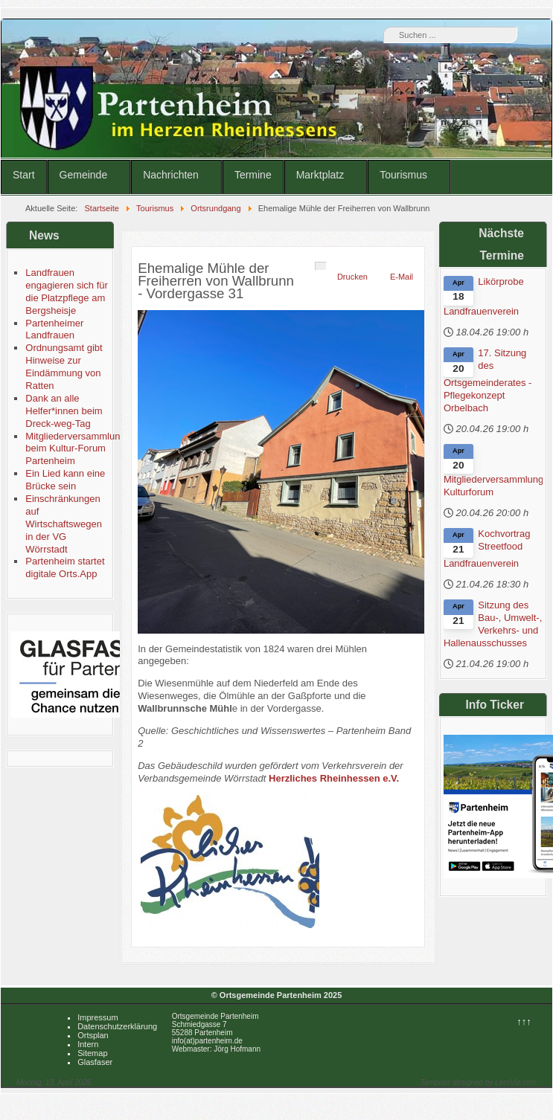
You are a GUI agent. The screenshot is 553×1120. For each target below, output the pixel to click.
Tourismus (403, 175)
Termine (253, 175)
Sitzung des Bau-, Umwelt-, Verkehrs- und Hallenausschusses (493, 623)
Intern (87, 1044)
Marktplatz (320, 175)
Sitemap (92, 1053)
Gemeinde (84, 175)
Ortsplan (93, 1035)
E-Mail (401, 276)
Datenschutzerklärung (117, 1026)
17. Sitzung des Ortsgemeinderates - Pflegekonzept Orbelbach (488, 380)
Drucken (352, 276)
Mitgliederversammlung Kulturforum (493, 486)
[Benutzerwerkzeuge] (321, 266)
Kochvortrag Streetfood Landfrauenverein (487, 548)
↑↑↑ (524, 1021)
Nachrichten (171, 175)
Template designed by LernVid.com (479, 1082)
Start (24, 175)
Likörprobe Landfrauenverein (484, 296)
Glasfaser (94, 1062)
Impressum (97, 1017)
